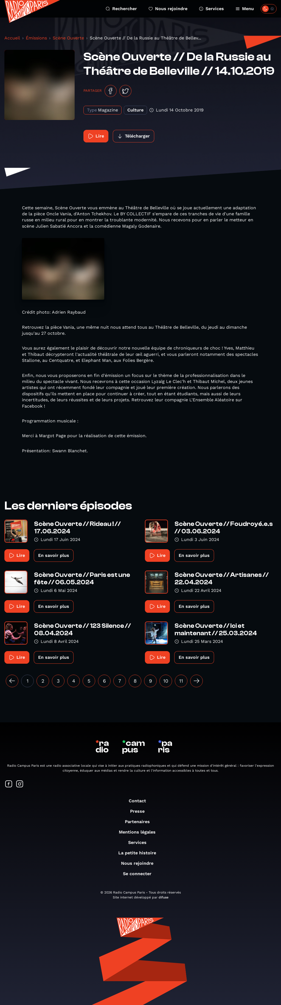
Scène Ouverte (68, 38)
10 (165, 681)
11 (181, 681)
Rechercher (121, 8)
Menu (244, 8)
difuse (163, 897)
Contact (140, 800)
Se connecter (140, 873)
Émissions (36, 38)
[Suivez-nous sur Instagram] (19, 784)
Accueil (12, 38)
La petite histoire (140, 852)
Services (211, 8)
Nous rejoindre (167, 8)
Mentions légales (140, 832)
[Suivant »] (196, 681)
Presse (140, 811)
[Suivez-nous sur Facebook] (8, 784)
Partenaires (140, 821)
